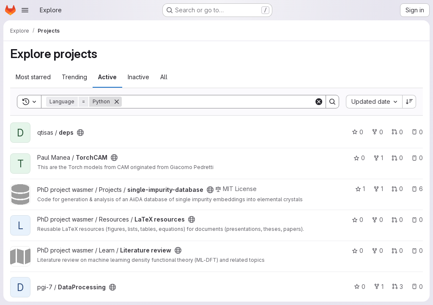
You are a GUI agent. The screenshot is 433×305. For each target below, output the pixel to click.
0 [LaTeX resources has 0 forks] (377, 219)
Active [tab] (107, 76)
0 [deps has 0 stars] (357, 132)
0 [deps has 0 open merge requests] (397, 132)
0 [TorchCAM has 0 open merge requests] (397, 157)
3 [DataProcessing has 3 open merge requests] (397, 286)
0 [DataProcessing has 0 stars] (359, 286)
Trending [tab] (74, 76)
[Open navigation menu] (25, 10)
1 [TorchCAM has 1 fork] (378, 157)
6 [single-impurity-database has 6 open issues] (417, 188)
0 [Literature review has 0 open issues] (417, 250)
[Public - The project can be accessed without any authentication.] (80, 132)
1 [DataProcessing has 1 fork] (379, 286)
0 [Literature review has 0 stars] (357, 250)
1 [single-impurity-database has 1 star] (360, 188)
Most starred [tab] (33, 76)
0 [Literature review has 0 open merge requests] (397, 250)
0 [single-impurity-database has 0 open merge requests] (397, 188)
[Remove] (117, 102)
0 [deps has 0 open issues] (417, 132)
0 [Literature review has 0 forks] (377, 250)
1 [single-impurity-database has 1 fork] (378, 188)
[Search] (217, 102)
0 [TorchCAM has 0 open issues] (417, 157)
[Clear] (319, 102)
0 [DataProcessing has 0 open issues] (417, 286)
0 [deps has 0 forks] (377, 132)
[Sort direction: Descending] (409, 101)
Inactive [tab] (138, 76)
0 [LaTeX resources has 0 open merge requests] (397, 219)
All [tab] (163, 76)
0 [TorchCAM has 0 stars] (359, 157)
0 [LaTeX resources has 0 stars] (357, 219)
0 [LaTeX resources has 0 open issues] (417, 219)
